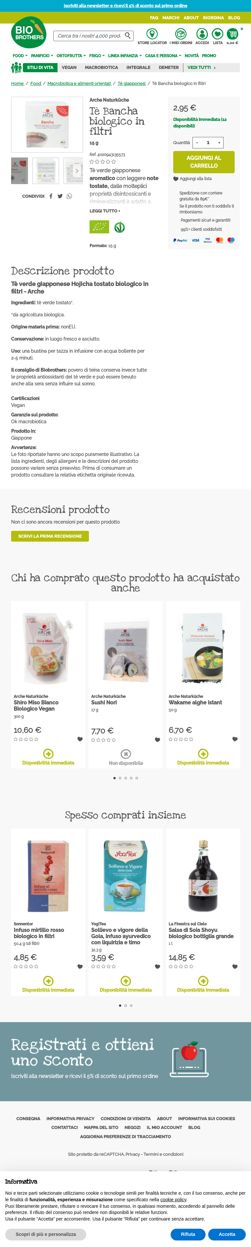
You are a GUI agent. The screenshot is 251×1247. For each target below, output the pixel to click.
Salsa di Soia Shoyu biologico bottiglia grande (201, 933)
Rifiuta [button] (188, 1234)
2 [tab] (120, 778)
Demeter (169, 67)
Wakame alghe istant (195, 702)
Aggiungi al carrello (204, 162)
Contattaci (64, 1127)
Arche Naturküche (109, 100)
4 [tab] (131, 778)
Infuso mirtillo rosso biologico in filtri (39, 933)
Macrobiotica (101, 67)
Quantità (181, 142)
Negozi (133, 1127)
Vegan (69, 67)
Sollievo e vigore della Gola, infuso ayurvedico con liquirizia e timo (121, 936)
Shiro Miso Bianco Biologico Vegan (36, 705)
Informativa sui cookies (206, 1118)
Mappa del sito (101, 1127)
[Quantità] (208, 142)
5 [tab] (137, 778)
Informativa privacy (70, 1118)
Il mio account (164, 1127)
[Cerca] (93, 36)
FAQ (154, 17)
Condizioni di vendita (126, 1118)
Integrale (138, 67)
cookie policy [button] (173, 1199)
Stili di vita (40, 67)
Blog (234, 17)
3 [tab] (125, 778)
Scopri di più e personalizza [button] (46, 1234)
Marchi (170, 17)
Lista (217, 36)
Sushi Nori (104, 702)
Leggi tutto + (105, 211)
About (191, 17)
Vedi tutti (202, 67)
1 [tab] (114, 778)
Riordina (213, 17)
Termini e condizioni (163, 1154)
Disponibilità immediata (48, 757)
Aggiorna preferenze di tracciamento (125, 1136)
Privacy (133, 1154)
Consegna (28, 1118)
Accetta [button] (227, 1234)
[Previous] (77, 170)
